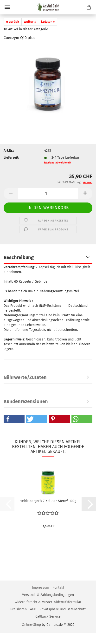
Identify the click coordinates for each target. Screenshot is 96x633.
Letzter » (48, 22)
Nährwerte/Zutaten (25, 377)
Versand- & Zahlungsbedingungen (48, 595)
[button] (11, 193)
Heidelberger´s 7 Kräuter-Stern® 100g (47, 501)
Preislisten (18, 609)
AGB (33, 609)
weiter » (30, 22)
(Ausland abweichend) (57, 162)
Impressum (40, 588)
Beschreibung (19, 257)
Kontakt (58, 588)
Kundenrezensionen (26, 401)
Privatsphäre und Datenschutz (62, 609)
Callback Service (48, 616)
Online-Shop (31, 625)
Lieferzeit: (11, 158)
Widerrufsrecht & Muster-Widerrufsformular (48, 602)
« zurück (12, 22)
